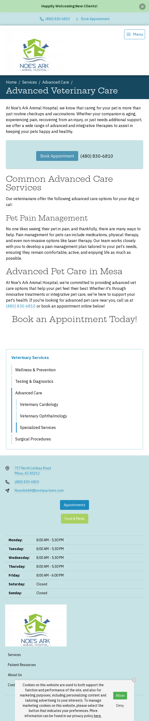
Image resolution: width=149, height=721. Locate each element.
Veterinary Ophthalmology (43, 415)
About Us (15, 675)
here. (98, 716)
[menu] (134, 34)
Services (29, 82)
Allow (120, 695)
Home (11, 82)
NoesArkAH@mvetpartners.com (39, 490)
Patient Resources (22, 665)
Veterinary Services (30, 357)
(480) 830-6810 (96, 156)
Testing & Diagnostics (34, 381)
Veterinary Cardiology (39, 404)
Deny (120, 705)
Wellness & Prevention (35, 369)
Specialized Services (38, 427)
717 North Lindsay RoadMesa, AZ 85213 (33, 471)
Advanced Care (55, 82)
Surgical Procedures (33, 439)
